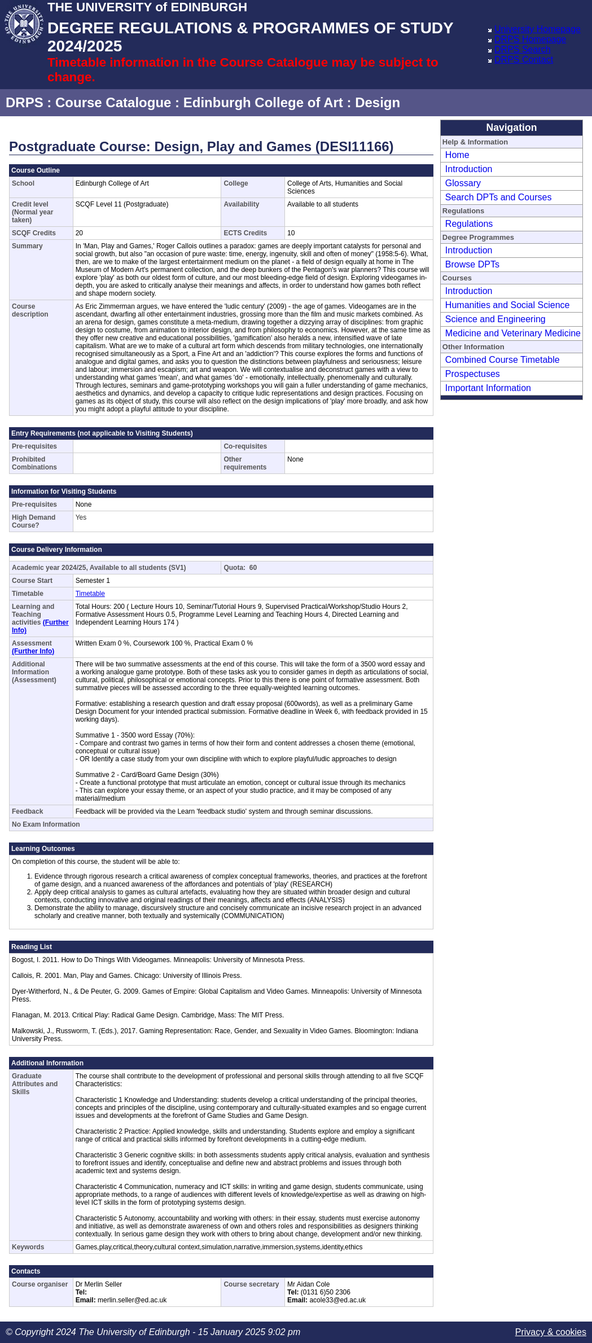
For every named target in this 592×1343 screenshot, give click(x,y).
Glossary (463, 183)
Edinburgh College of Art (263, 102)
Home (457, 155)
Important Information (488, 388)
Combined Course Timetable (502, 360)
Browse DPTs (472, 264)
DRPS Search (522, 49)
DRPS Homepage (530, 39)
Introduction (469, 169)
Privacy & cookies (550, 1332)
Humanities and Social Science (507, 305)
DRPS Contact (523, 59)
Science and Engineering (495, 319)
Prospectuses (472, 374)
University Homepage (537, 29)
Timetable (90, 594)
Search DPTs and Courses (498, 197)
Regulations (469, 224)
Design (377, 102)
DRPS (24, 102)
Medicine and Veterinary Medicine (513, 333)
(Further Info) (33, 651)
